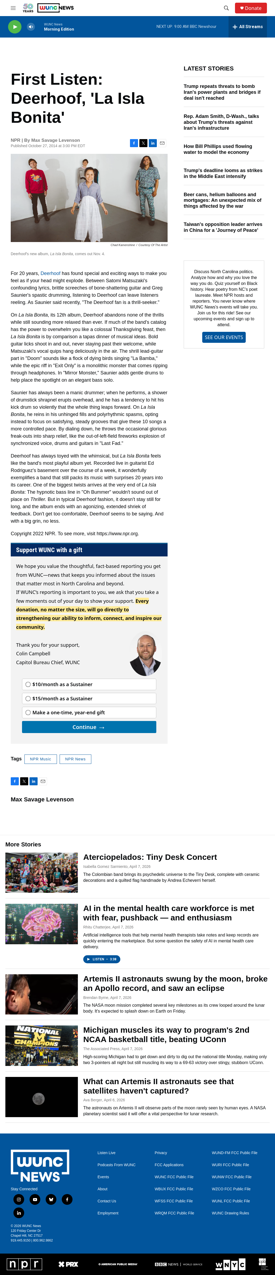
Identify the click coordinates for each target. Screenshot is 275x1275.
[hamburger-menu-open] (13, 8)
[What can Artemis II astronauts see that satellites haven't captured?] (41, 1097)
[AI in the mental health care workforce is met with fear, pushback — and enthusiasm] (41, 924)
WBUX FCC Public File (174, 1189)
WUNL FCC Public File (231, 1201)
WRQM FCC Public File (174, 1213)
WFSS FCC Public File (174, 1201)
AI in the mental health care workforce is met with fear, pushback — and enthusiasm (168, 913)
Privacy (161, 1153)
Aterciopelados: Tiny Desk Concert (150, 857)
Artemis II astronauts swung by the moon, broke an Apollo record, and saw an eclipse (175, 983)
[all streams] (248, 27)
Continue (89, 727)
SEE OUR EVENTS (224, 337)
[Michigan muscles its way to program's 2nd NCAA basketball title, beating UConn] (41, 1045)
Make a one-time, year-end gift (68, 712)
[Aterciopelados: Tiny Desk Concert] (41, 873)
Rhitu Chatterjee (96, 927)
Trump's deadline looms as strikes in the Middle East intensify (223, 173)
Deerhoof (50, 273)
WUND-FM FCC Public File (235, 1153)
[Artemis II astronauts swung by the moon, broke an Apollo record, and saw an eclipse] (41, 994)
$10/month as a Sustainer (62, 684)
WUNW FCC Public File (232, 1177)
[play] (14, 27)
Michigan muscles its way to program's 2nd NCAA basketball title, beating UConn (166, 1034)
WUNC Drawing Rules (230, 1213)
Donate (253, 8)
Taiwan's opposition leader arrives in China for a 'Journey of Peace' (223, 227)
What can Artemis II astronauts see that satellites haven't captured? (158, 1086)
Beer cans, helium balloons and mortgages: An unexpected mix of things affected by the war (222, 200)
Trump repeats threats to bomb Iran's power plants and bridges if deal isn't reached (222, 92)
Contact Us (106, 1201)
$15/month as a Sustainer (62, 698)
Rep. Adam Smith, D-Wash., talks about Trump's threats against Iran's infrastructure (221, 122)
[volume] (30, 27)
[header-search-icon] (226, 8)
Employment (107, 1213)
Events (103, 1177)
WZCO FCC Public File (231, 1189)
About (102, 1189)
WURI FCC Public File (230, 1165)
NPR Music (40, 759)
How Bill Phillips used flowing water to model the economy (218, 149)
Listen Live (106, 1153)
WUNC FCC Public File (174, 1177)
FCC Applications (169, 1165)
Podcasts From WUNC (116, 1165)
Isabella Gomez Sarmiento (105, 866)
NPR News (75, 759)
